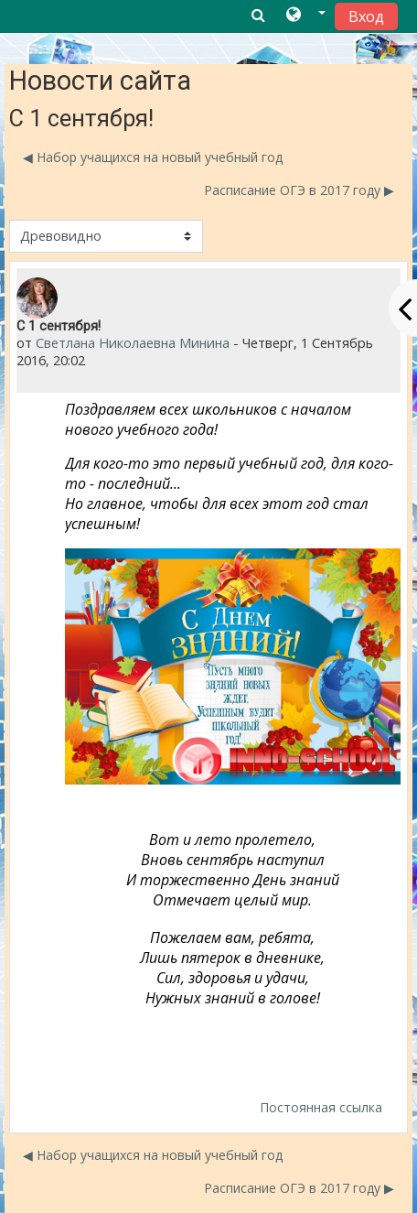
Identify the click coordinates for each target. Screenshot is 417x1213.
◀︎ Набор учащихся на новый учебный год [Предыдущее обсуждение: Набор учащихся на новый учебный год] (153, 157)
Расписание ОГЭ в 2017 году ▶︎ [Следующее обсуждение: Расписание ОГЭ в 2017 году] (299, 190)
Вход (366, 16)
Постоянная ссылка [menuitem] (321, 1107)
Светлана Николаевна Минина (133, 343)
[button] (306, 15)
